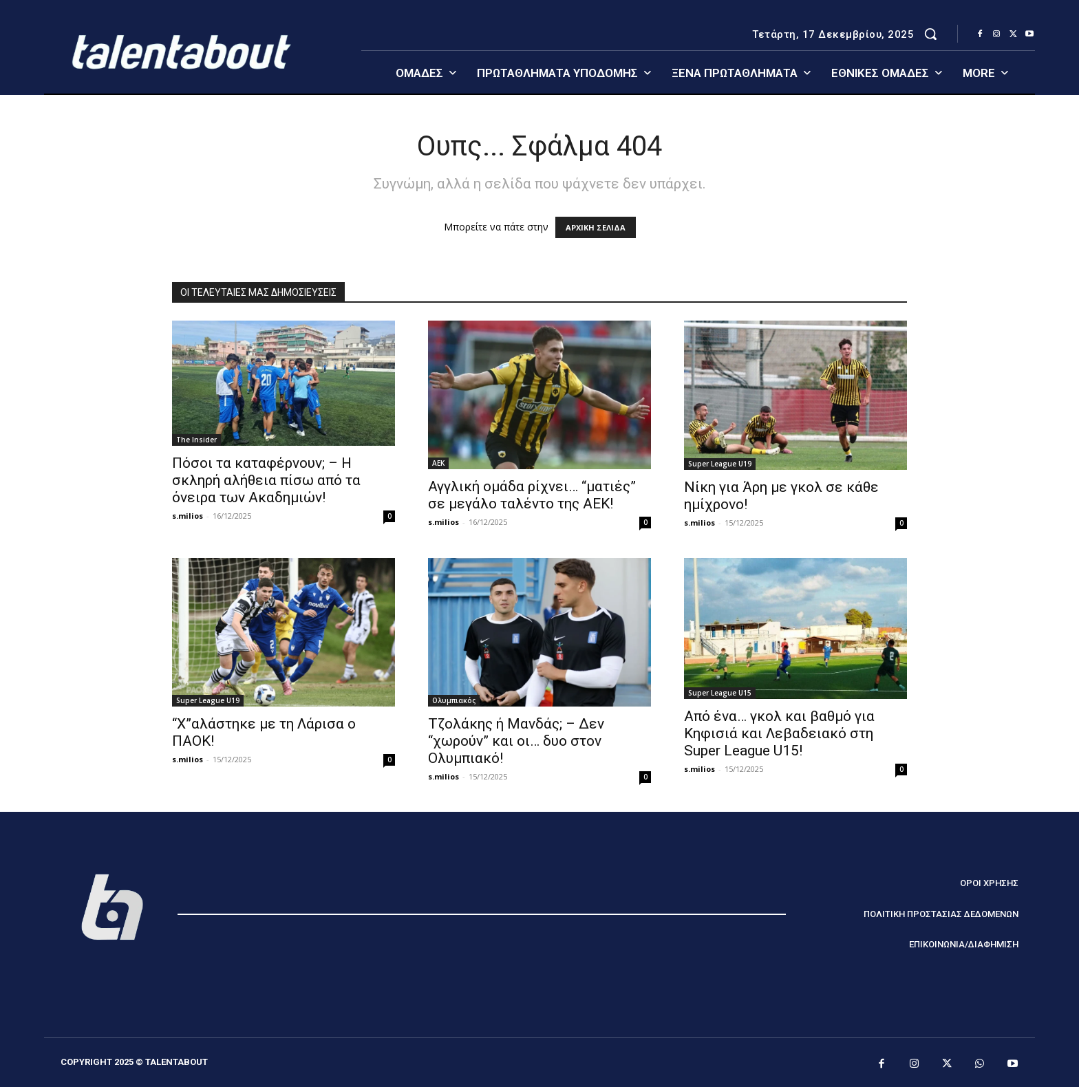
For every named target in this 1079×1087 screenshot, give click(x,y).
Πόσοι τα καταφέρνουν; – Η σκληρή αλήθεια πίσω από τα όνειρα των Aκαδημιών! (266, 480)
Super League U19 (719, 464)
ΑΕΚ (438, 463)
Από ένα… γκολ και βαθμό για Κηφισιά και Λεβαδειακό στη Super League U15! (779, 733)
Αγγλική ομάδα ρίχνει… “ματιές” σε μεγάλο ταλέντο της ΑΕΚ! (532, 495)
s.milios (187, 515)
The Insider (196, 439)
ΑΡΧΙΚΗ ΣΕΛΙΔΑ (596, 227)
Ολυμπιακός (454, 700)
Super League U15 (719, 693)
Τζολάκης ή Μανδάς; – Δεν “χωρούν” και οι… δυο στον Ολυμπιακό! (516, 740)
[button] (930, 33)
